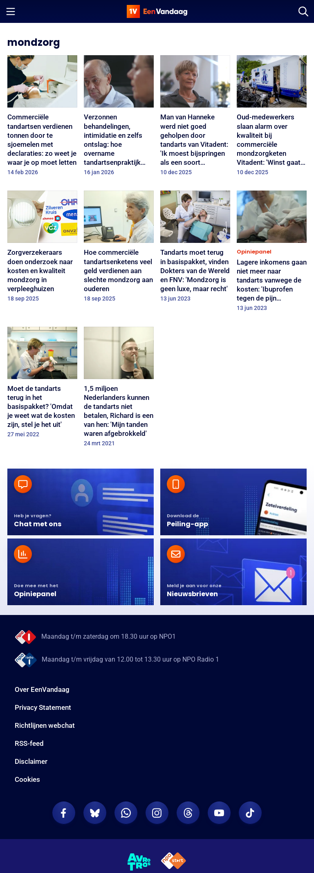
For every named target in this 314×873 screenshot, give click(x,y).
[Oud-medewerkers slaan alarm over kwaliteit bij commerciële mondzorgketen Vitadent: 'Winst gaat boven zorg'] (272, 118)
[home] (157, 11)
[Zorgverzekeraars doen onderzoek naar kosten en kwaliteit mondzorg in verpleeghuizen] (42, 249)
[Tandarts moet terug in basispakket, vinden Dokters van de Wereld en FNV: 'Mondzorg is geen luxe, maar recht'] (195, 249)
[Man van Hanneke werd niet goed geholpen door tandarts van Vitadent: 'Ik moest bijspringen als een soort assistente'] (195, 118)
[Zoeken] (303, 11)
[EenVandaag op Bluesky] (94, 812)
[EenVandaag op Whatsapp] (125, 812)
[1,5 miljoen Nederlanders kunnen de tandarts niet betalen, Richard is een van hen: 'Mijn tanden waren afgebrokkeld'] (119, 389)
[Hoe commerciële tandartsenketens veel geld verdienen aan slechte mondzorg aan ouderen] (119, 249)
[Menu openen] (11, 11)
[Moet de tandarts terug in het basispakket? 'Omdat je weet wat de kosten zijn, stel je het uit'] (42, 385)
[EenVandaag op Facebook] (63, 812)
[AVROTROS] (139, 862)
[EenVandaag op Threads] (188, 812)
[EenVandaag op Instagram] (157, 812)
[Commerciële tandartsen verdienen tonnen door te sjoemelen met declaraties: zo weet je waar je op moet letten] (42, 118)
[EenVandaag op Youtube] (219, 812)
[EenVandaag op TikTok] (250, 812)
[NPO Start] (173, 862)
